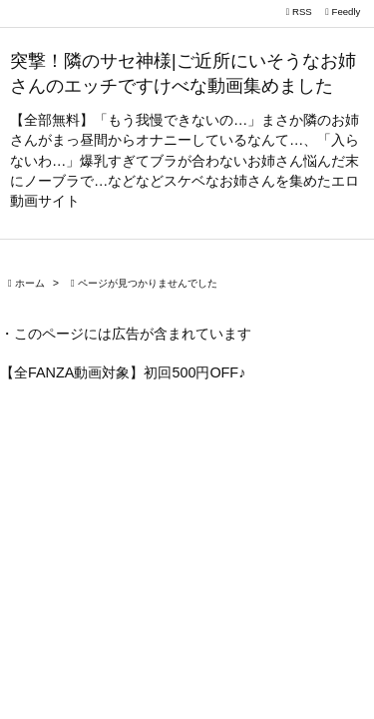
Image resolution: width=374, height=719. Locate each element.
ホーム (30, 283)
